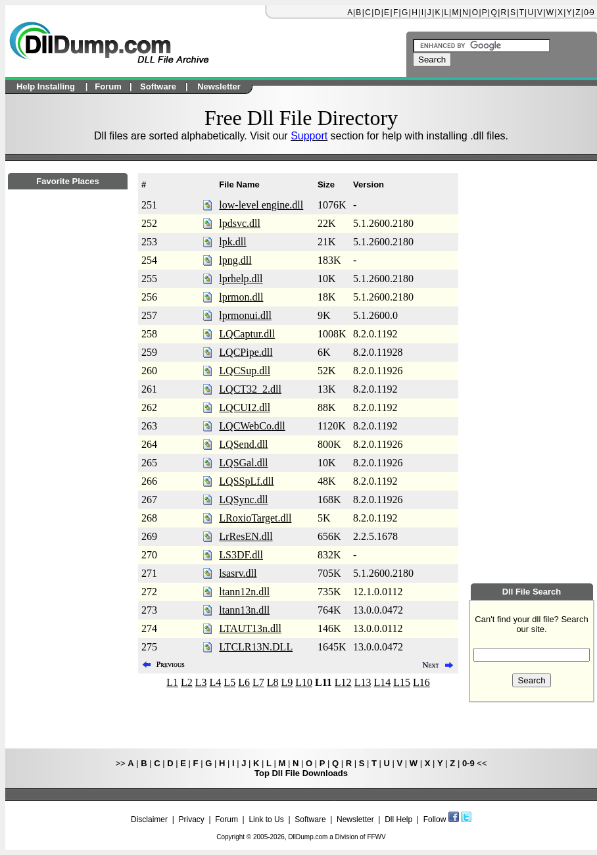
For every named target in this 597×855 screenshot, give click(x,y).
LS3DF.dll (241, 554)
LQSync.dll (243, 499)
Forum (226, 819)
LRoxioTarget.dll (255, 518)
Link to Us (266, 819)
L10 (303, 682)
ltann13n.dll (244, 610)
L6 (244, 682)
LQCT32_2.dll (250, 389)
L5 (229, 682)
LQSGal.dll (243, 462)
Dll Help (398, 819)
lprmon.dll (241, 297)
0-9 (588, 12)
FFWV (376, 837)
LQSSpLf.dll (246, 481)
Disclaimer (149, 819)
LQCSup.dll (244, 370)
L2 (187, 682)
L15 (401, 682)
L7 (258, 682)
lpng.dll (235, 260)
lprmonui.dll (245, 315)
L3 (201, 682)
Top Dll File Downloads (301, 773)
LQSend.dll (243, 444)
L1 (172, 682)
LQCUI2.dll (244, 407)
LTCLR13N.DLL (256, 646)
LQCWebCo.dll (252, 425)
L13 (362, 682)
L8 (273, 682)
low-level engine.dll (261, 204)
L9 (287, 682)
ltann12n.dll (244, 591)
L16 (421, 682)
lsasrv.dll (237, 573)
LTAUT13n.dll (250, 628)
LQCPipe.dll (245, 352)
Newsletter (355, 819)
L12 (343, 682)
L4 (216, 682)
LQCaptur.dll (247, 333)
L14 (382, 682)
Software (310, 819)
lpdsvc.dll (239, 223)
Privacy (191, 819)
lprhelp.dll (240, 278)
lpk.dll (232, 241)
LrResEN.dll (245, 536)
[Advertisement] (67, 546)
